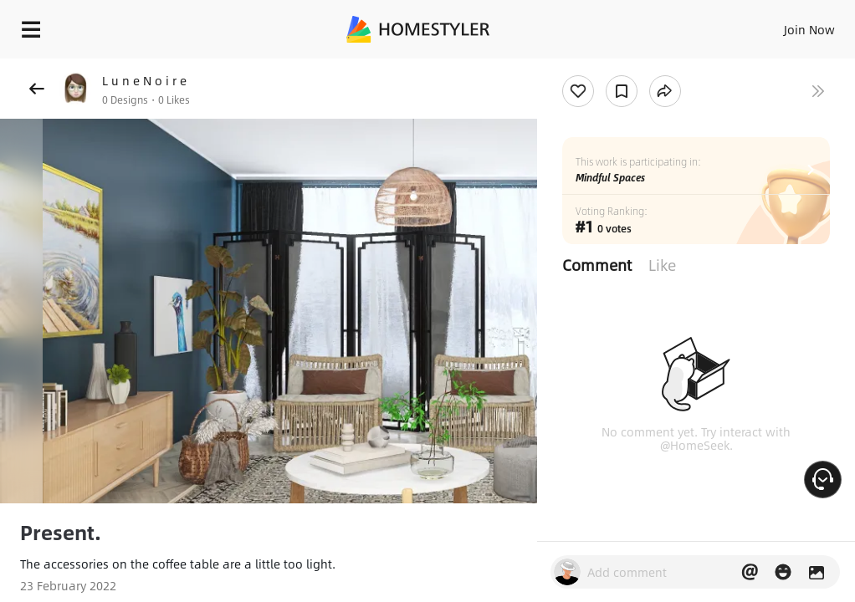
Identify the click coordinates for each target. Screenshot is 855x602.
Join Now (809, 29)
